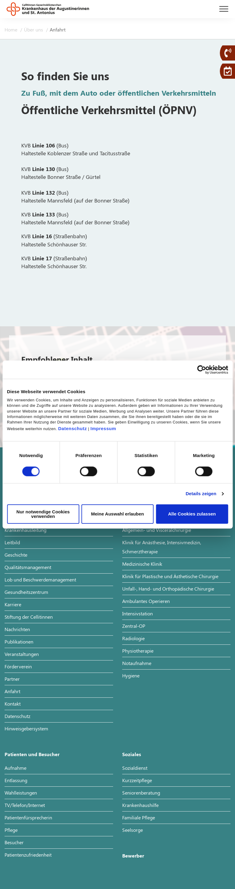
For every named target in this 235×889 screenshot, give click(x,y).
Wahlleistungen (21, 792)
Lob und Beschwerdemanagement (40, 579)
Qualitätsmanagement (28, 567)
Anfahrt (12, 691)
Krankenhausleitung (25, 530)
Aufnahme (15, 768)
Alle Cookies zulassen (192, 514)
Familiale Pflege (138, 817)
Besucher (14, 842)
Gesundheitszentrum (26, 592)
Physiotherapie (137, 650)
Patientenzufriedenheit (28, 854)
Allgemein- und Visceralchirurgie (156, 530)
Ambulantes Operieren (146, 601)
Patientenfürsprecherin (28, 817)
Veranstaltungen (22, 654)
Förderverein (18, 666)
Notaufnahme (136, 663)
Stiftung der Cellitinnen (29, 617)
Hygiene (130, 675)
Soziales (131, 754)
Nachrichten (17, 629)
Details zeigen (201, 493)
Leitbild (12, 542)
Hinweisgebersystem (26, 728)
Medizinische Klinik (142, 564)
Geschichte (16, 555)
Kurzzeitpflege (137, 780)
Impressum (103, 428)
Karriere (13, 604)
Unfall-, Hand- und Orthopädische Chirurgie (168, 588)
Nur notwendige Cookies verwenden (43, 514)
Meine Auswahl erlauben (117, 514)
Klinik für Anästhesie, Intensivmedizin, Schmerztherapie (161, 547)
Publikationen (19, 641)
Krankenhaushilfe (140, 805)
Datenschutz (72, 428)
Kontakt (13, 703)
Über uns (34, 29)
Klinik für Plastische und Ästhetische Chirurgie (170, 576)
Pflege (11, 830)
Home (11, 29)
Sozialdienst (134, 768)
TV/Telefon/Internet (25, 805)
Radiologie (133, 638)
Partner (12, 679)
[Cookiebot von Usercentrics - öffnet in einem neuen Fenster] (201, 369)
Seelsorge (132, 830)
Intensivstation (137, 613)
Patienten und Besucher (32, 754)
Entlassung (16, 780)
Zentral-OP (133, 626)
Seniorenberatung (141, 792)
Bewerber (133, 855)
